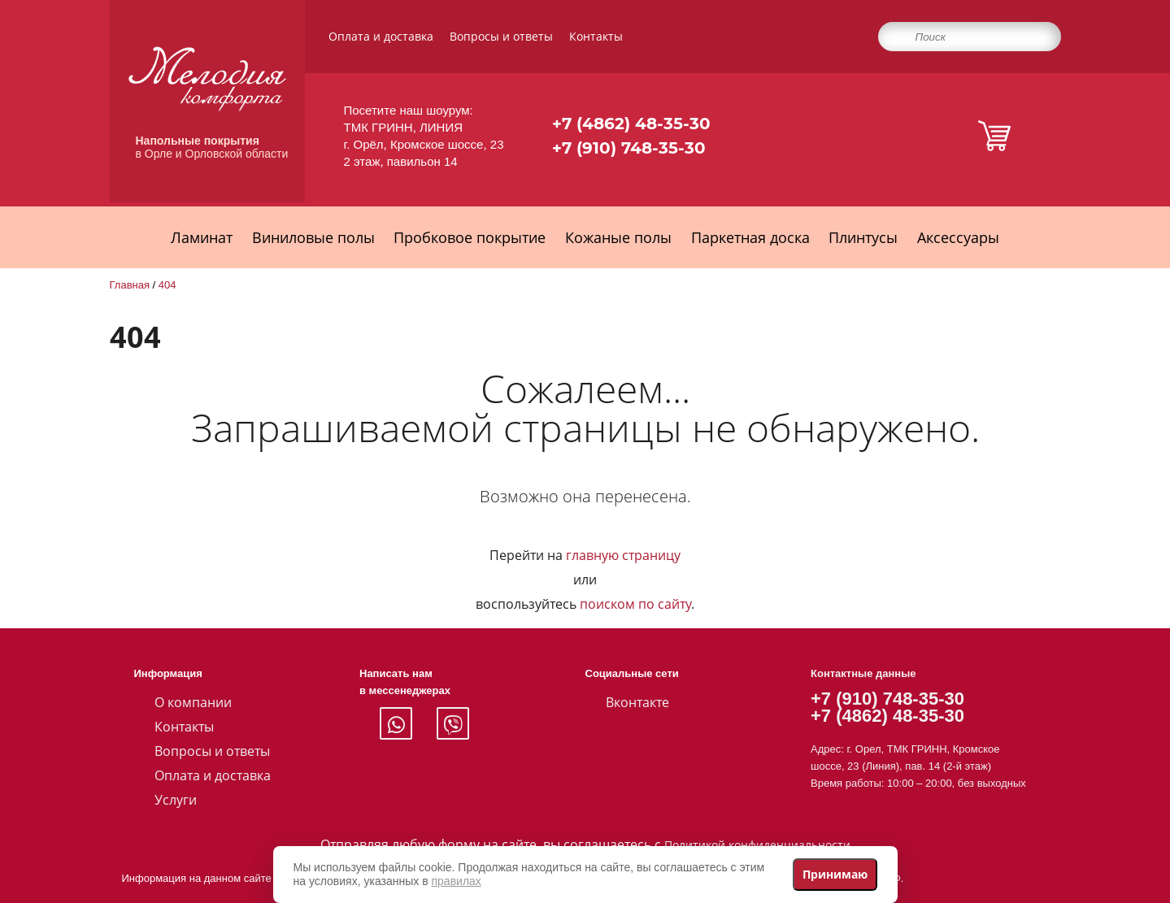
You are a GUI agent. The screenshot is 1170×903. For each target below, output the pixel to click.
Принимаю (835, 874)
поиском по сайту (635, 604)
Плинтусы (863, 237)
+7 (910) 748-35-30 (629, 148)
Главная (130, 285)
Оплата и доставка (380, 36)
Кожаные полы (618, 237)
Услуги (175, 800)
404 (167, 285)
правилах (456, 881)
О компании (193, 702)
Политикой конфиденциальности (757, 845)
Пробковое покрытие (470, 237)
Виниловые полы (313, 237)
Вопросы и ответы (501, 36)
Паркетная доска (750, 237)
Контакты (596, 36)
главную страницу (623, 555)
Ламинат (202, 237)
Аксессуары (958, 237)
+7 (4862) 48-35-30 (631, 123)
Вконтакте (637, 702)
